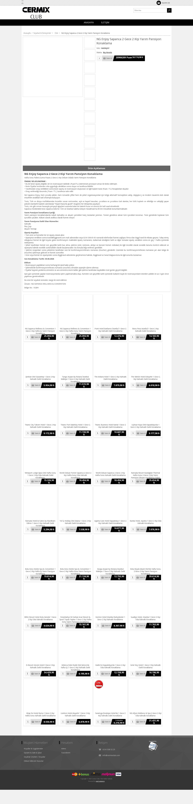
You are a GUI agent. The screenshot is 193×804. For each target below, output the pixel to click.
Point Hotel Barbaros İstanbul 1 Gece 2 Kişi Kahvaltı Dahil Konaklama (114, 331)
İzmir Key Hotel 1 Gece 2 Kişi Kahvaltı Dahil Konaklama (151, 679)
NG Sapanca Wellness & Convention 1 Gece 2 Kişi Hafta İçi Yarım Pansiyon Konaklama (41, 332)
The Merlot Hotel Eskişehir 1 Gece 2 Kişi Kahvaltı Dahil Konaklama (151, 381)
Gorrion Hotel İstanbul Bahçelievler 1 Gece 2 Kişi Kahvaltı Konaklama (114, 629)
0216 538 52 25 (109, 763)
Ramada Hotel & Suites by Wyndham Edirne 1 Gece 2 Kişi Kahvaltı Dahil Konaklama (41, 531)
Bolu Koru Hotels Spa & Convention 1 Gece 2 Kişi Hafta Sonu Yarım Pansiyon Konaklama (77, 581)
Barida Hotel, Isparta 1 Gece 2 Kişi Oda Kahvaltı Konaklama (151, 530)
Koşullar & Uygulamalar (33, 763)
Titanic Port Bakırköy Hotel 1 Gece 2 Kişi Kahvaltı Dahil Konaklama (77, 431)
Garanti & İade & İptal (32, 767)
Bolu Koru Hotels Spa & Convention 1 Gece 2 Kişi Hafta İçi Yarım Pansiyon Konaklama (41, 581)
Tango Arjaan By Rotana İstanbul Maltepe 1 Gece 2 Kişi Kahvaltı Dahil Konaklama (77, 382)
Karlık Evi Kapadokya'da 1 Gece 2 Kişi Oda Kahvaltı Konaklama (114, 679)
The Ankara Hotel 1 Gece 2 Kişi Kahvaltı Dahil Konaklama (114, 381)
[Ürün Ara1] (150, 10)
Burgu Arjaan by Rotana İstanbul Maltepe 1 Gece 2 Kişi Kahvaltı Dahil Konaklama (114, 580)
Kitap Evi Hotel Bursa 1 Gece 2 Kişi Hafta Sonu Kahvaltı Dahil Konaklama (41, 728)
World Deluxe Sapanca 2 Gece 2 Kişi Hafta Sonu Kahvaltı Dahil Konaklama (114, 480)
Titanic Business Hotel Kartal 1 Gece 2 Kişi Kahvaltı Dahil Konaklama (114, 431)
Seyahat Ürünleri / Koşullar (34, 771)
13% (101, 695)
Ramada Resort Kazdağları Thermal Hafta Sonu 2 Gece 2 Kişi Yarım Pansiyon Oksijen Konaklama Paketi (151, 481)
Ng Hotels (107, 52)
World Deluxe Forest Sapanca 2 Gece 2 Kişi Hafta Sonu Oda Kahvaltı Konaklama (77, 480)
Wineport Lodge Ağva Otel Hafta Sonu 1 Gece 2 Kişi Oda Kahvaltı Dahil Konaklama (41, 481)
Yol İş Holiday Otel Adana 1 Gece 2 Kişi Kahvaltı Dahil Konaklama (77, 530)
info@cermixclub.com (111, 769)
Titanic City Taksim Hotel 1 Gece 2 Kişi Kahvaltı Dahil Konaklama (41, 431)
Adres (63, 763)
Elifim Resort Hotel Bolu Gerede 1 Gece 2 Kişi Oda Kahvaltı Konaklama (41, 629)
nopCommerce (100, 795)
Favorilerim (65, 767)
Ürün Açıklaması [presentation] (96, 168)
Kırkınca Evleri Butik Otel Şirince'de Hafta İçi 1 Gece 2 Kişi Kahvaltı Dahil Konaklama (77, 680)
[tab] (96, 168)
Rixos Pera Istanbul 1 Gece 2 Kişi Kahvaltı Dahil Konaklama (151, 331)
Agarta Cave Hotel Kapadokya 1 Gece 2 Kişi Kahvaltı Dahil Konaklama (114, 530)
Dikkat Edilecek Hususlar (33, 775)
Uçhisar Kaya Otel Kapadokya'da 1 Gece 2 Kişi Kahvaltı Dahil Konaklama (151, 431)
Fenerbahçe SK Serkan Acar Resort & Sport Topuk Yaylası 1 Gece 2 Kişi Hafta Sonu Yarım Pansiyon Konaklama (78, 630)
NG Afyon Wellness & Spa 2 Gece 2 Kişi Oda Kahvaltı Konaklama (151, 728)
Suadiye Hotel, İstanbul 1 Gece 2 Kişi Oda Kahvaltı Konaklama (151, 629)
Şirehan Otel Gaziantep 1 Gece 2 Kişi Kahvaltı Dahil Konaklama (41, 381)
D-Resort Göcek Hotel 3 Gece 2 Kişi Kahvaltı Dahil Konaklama (41, 679)
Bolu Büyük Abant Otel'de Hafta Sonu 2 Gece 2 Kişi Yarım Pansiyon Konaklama (151, 580)
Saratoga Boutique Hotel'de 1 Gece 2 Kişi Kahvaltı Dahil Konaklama (114, 728)
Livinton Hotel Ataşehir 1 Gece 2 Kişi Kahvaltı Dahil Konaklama (77, 728)
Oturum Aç (28, 3)
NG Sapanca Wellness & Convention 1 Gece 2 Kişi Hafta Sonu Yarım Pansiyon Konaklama (77, 332)
